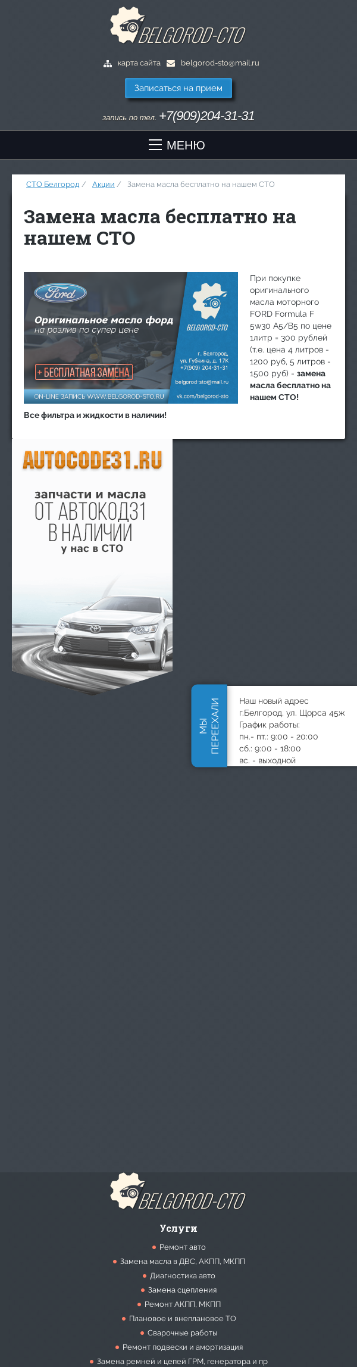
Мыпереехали (209, 726)
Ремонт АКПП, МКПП (183, 1304)
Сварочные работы (182, 1332)
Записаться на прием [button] (178, 88)
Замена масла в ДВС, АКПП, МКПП (182, 1261)
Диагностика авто (182, 1275)
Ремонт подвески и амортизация (183, 1347)
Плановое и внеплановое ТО (182, 1318)
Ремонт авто (182, 1247)
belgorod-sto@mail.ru (213, 62)
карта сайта (132, 62)
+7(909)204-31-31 (207, 115)
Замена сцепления (182, 1289)
